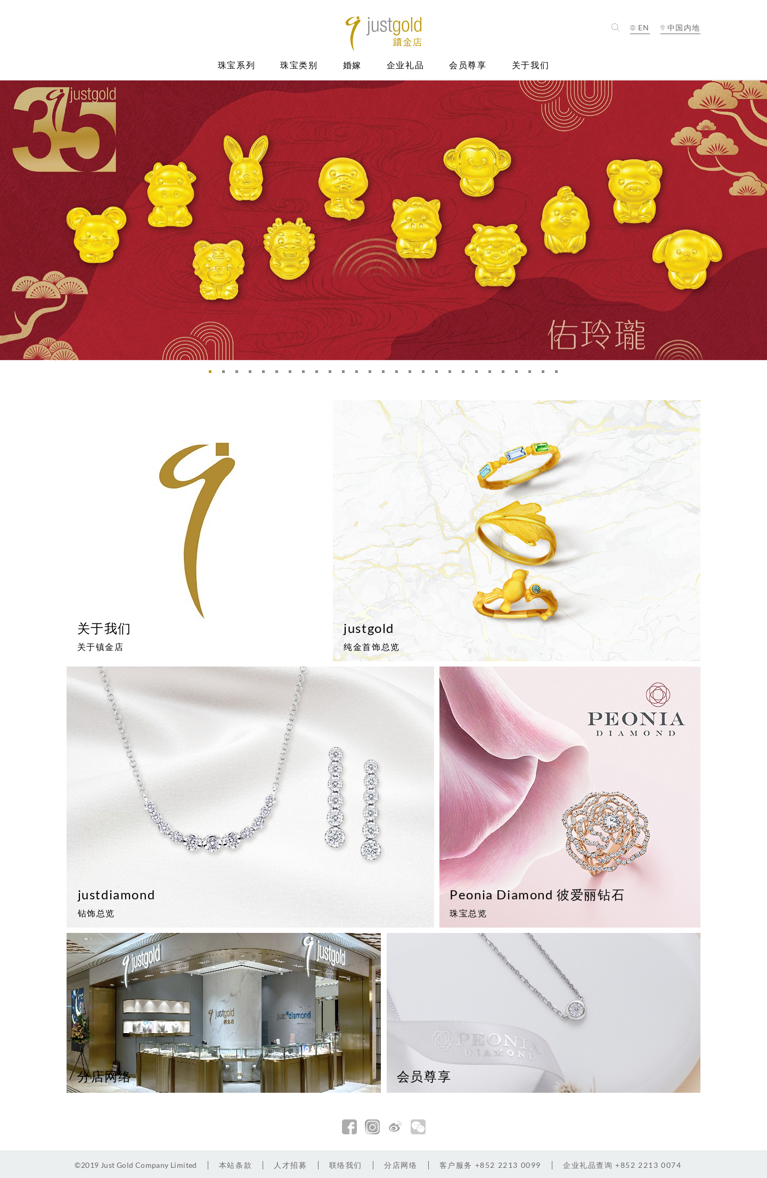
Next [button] (756, 220)
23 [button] (506, 374)
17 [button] (426, 374)
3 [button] (239, 374)
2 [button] (226, 374)
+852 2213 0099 (490, 1164)
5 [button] (266, 374)
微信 (418, 1126)
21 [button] (479, 374)
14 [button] (386, 374)
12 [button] (359, 374)
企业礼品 (405, 65)
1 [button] (213, 374)
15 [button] (399, 374)
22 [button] (492, 374)
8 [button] (306, 374)
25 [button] (532, 374)
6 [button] (279, 374)
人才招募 (290, 1164)
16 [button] (412, 374)
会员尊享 (467, 65)
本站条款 (235, 1164)
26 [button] (546, 374)
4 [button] (253, 374)
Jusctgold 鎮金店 (384, 34)
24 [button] (519, 374)
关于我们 (530, 65)
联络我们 (345, 1164)
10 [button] (333, 374)
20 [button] (466, 374)
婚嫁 (352, 65)
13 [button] (373, 374)
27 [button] (559, 374)
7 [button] (293, 374)
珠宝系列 (236, 65)
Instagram (372, 1126)
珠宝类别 (298, 65)
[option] (383, 220)
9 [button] (319, 374)
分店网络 (400, 1164)
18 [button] (439, 374)
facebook (349, 1126)
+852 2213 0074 (622, 1164)
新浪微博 (395, 1126)
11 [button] (346, 374)
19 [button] (452, 374)
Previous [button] (10, 220)
